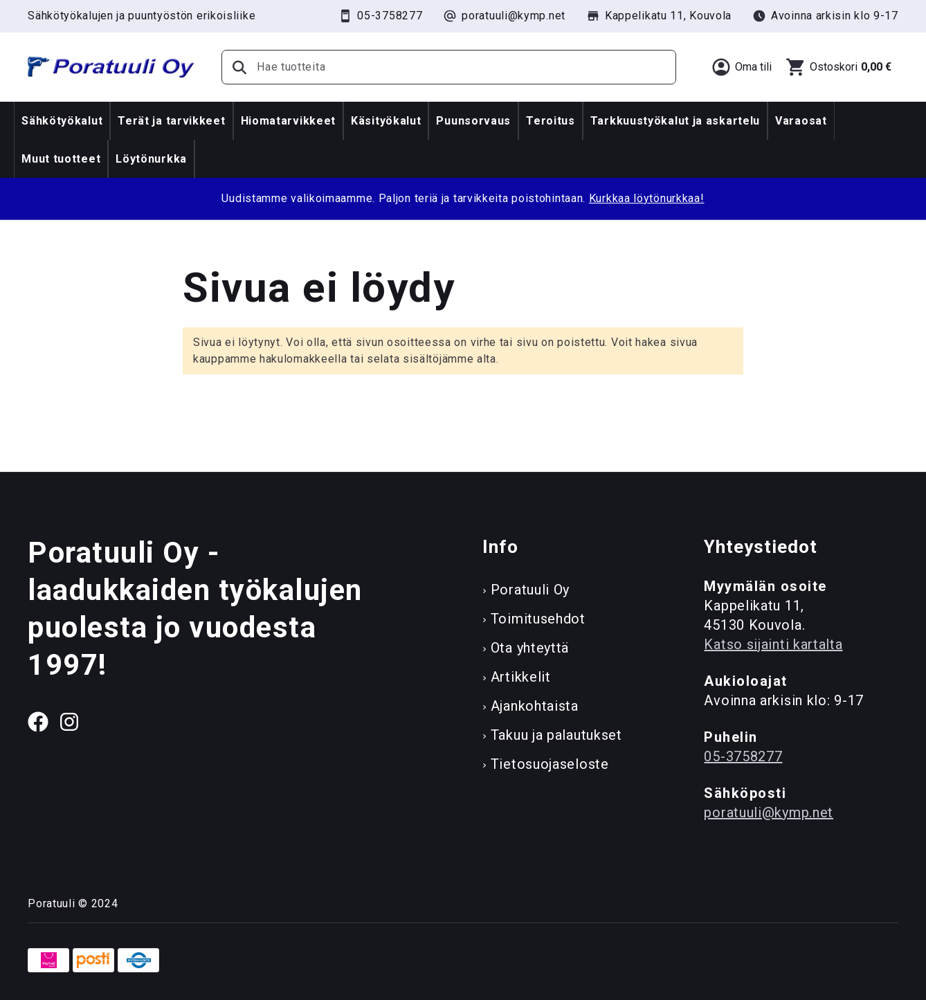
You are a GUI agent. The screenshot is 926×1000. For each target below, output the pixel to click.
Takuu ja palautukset (556, 735)
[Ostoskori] (838, 67)
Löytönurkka (151, 158)
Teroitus (550, 120)
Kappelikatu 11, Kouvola (659, 16)
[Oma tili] (741, 67)
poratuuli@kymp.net (504, 16)
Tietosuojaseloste (550, 764)
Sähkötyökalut (61, 120)
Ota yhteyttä (530, 647)
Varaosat (801, 120)
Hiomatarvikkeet (288, 120)
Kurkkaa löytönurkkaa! (647, 198)
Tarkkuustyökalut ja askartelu (675, 120)
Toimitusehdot (538, 618)
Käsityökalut (386, 120)
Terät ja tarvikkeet (171, 120)
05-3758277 (380, 16)
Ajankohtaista (535, 706)
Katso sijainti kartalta (773, 644)
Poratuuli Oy (530, 589)
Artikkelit (521, 677)
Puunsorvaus (473, 120)
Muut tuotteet (60, 158)
